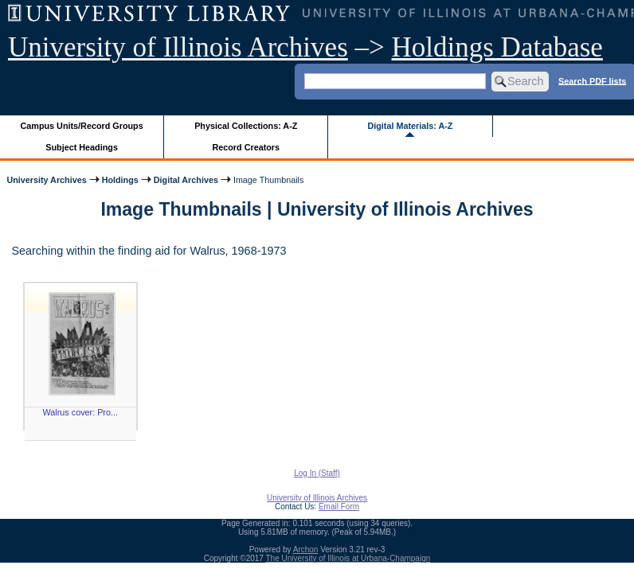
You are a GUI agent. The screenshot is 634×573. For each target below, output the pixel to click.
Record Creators (246, 147)
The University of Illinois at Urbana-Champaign (348, 558)
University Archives (46, 180)
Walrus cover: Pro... (80, 412)
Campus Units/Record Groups (82, 126)
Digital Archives (186, 180)
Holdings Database (497, 47)
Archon (306, 549)
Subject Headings (81, 147)
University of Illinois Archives (178, 47)
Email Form (339, 506)
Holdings (120, 180)
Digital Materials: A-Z (409, 126)
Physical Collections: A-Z (245, 126)
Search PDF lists (592, 80)
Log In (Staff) (317, 473)
